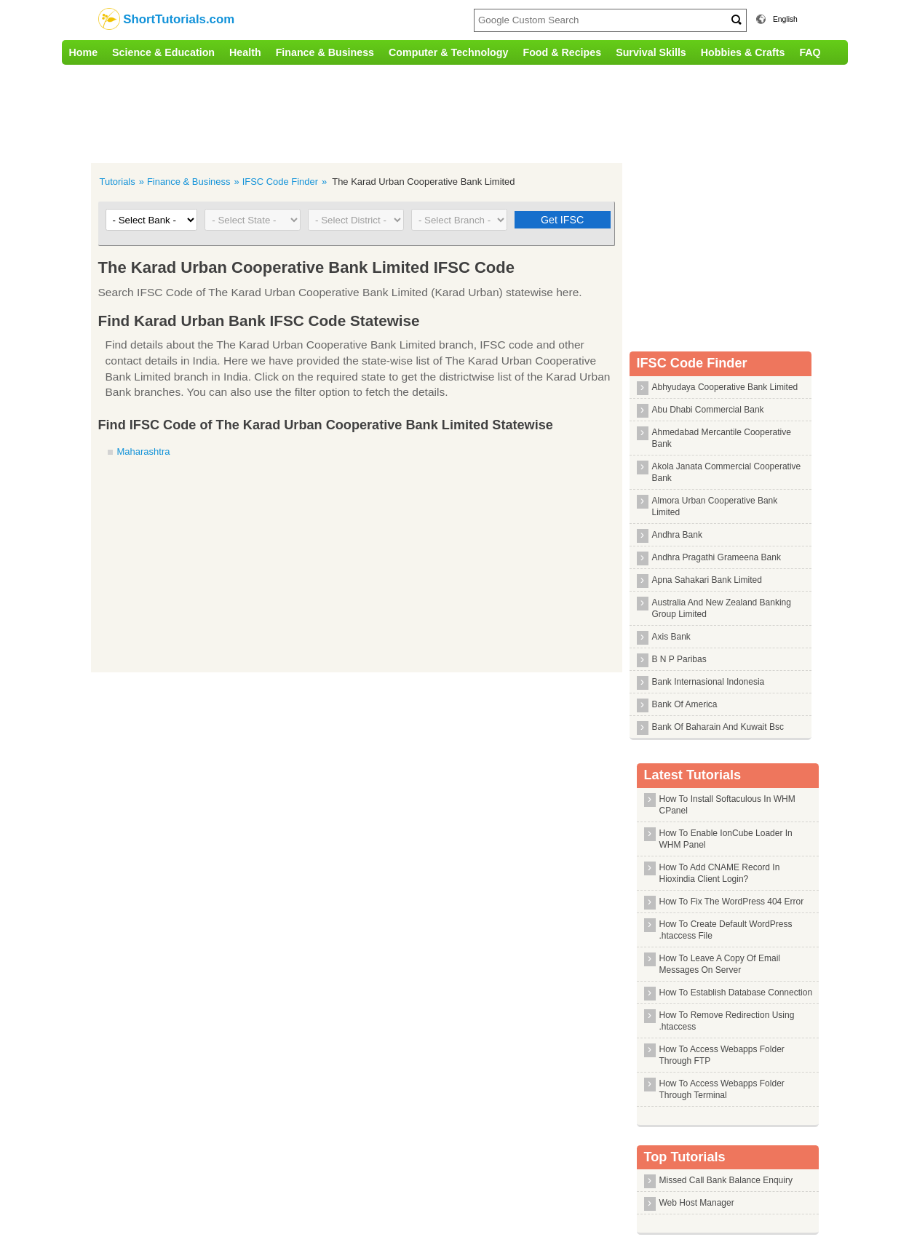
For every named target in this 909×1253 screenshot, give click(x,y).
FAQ (809, 52)
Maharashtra (143, 451)
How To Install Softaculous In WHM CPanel (727, 805)
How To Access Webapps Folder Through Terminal (722, 1089)
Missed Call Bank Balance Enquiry (726, 1180)
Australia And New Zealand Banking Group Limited (721, 608)
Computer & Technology (448, 52)
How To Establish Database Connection (736, 992)
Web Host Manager (696, 1203)
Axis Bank (671, 637)
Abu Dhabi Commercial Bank (708, 410)
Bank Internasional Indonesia (708, 682)
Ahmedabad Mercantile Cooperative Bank (721, 438)
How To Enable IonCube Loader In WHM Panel (726, 839)
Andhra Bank (677, 535)
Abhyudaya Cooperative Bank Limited (725, 387)
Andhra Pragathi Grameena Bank (716, 557)
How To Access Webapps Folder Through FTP (722, 1055)
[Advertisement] (364, 112)
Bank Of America (685, 704)
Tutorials (117, 181)
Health (245, 52)
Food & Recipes (562, 52)
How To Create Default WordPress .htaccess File (726, 930)
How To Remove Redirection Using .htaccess (727, 1021)
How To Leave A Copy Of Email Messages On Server (720, 964)
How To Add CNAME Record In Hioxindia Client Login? (719, 873)
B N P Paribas (679, 659)
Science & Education (163, 52)
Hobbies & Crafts (743, 52)
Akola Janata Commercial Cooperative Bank (726, 472)
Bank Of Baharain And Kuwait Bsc (718, 727)
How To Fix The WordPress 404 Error (731, 901)
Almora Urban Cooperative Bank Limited (715, 506)
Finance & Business (325, 52)
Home (83, 52)
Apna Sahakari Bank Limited (707, 580)
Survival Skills (651, 52)
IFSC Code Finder (280, 181)
